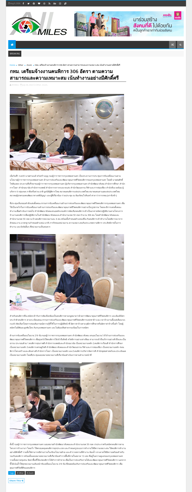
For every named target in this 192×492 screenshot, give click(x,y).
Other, (39, 84)
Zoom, (45, 84)
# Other (20, 473)
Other (20, 65)
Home (12, 65)
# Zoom (30, 473)
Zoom (29, 65)
